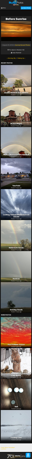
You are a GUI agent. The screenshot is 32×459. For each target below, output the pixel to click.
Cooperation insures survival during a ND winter (16, 375)
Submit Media (26, 8)
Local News (3, 449)
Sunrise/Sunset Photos (22, 45)
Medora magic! (16, 124)
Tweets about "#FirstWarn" (8, 447)
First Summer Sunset (16, 345)
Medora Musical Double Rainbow (16, 155)
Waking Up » (21, 58)
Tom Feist (16, 186)
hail (16, 407)
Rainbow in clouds (16, 248)
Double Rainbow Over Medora (16, 93)
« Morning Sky (11, 58)
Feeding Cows (16, 438)
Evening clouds (16, 310)
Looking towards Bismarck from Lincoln (16, 216)
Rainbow (16, 279)
